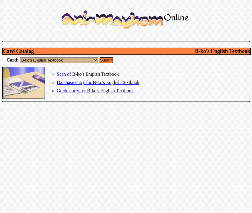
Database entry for (98, 82)
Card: (13, 59)
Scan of (88, 74)
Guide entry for (95, 90)
